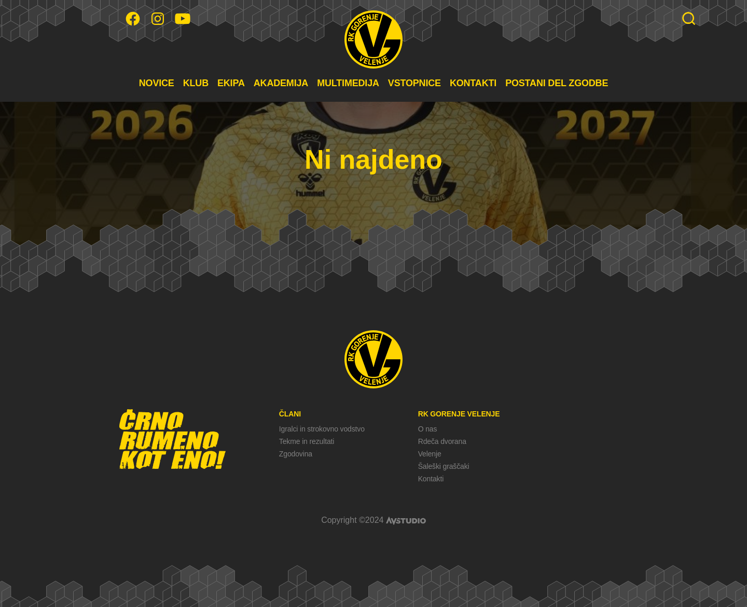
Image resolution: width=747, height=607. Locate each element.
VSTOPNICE (414, 83)
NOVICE (156, 83)
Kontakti (431, 479)
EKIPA (231, 83)
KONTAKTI (473, 83)
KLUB (196, 83)
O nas (427, 429)
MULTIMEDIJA (348, 83)
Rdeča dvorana (442, 441)
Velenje (429, 454)
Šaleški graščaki (443, 466)
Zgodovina (295, 454)
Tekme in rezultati (306, 441)
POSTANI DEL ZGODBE (556, 83)
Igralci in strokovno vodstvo (322, 429)
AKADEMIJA (281, 83)
